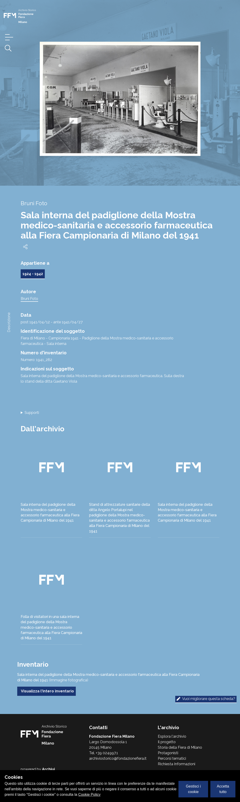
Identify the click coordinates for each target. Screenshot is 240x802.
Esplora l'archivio (172, 736)
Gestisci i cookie (193, 789)
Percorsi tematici (172, 758)
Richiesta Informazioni (176, 764)
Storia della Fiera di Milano (180, 747)
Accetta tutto (223, 789)
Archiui (48, 769)
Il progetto (167, 742)
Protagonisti (168, 753)
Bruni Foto (29, 298)
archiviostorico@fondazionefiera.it (118, 758)
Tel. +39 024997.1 (103, 753)
